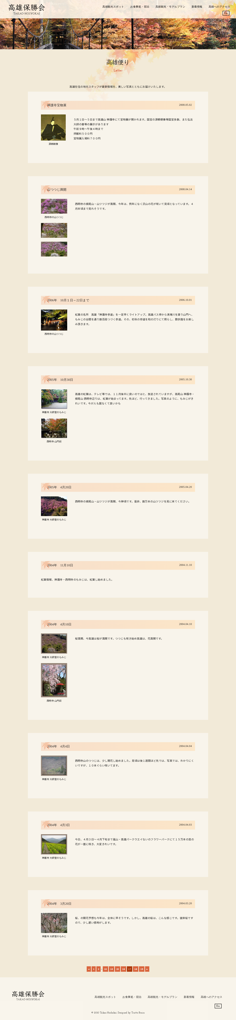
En (226, 13)
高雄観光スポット (113, 6)
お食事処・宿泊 (139, 6)
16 (123, 969)
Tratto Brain (138, 1013)
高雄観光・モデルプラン (170, 6)
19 (141, 969)
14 (111, 969)
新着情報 (197, 6)
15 (117, 969)
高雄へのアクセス (219, 6)
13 (105, 969)
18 (135, 969)
